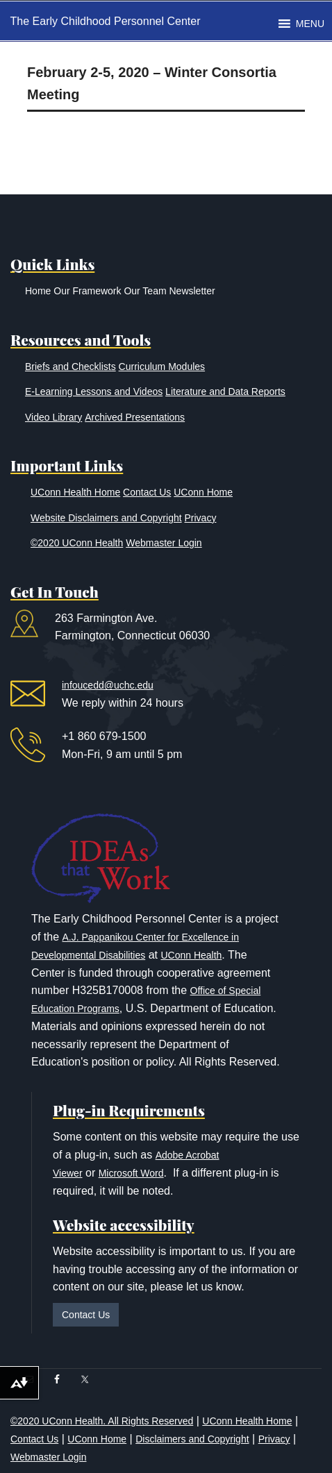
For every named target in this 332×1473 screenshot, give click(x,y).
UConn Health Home (75, 492)
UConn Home (203, 492)
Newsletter (192, 290)
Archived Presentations (135, 417)
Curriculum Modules (162, 366)
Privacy (201, 517)
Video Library (53, 417)
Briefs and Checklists (70, 366)
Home (38, 290)
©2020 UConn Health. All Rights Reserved (101, 1420)
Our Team (145, 290)
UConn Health (191, 955)
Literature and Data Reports (225, 391)
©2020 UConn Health (77, 542)
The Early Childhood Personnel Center (105, 21)
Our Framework (87, 290)
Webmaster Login (163, 542)
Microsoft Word (131, 1173)
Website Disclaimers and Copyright (106, 517)
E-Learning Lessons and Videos (94, 391)
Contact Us (147, 492)
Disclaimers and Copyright (192, 1439)
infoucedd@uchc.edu (107, 685)
